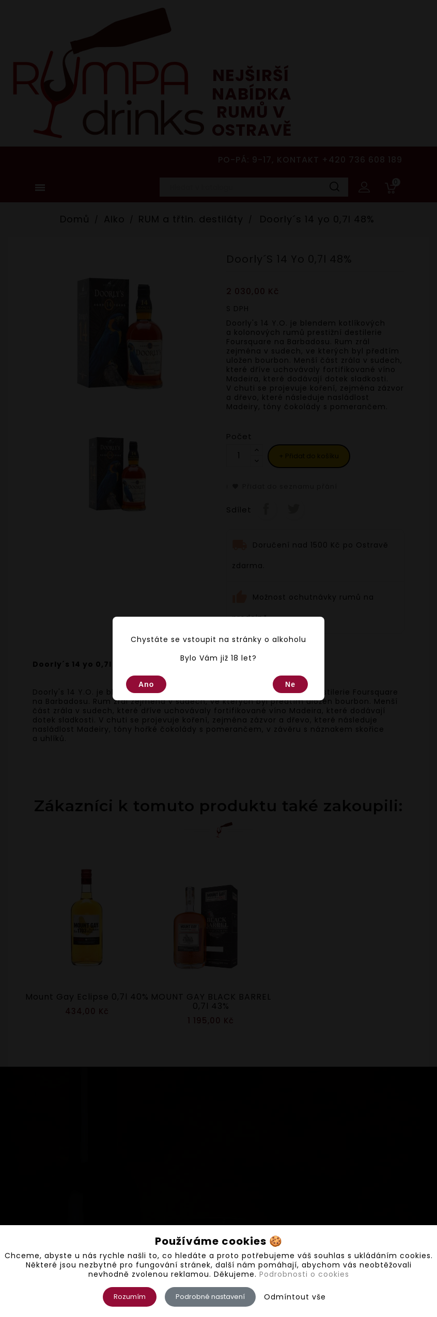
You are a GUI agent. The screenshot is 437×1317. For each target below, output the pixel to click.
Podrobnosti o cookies (304, 1274)
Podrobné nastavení (210, 1297)
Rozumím (130, 1297)
